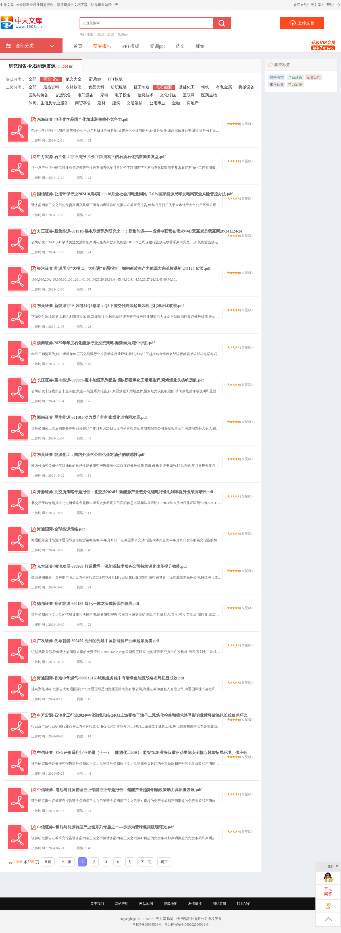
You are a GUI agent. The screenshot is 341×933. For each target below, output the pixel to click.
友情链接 (195, 904)
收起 (333, 867)
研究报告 (102, 46)
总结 (110, 34)
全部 (32, 79)
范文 (180, 46)
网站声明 (121, 904)
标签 (200, 46)
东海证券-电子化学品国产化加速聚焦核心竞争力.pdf (82, 119)
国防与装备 (38, 95)
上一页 (66, 862)
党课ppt (122, 34)
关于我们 (97, 904)
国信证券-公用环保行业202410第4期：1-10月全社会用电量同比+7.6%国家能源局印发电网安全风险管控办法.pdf (135, 194)
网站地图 (146, 904)
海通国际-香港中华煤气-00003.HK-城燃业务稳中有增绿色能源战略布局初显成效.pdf (110, 678)
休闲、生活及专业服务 (48, 103)
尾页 (164, 862)
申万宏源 (295, 84)
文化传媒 (168, 95)
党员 (100, 34)
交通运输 (135, 103)
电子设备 (123, 95)
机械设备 (246, 87)
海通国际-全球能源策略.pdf (61, 529)
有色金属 (224, 87)
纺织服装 (119, 87)
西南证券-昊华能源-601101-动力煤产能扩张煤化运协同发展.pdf (92, 417)
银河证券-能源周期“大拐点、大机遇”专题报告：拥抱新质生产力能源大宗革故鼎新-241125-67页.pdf (124, 268)
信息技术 (145, 95)
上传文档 (302, 22)
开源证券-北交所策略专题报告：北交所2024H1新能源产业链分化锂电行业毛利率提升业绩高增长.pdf (125, 492)
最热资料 (51, 87)
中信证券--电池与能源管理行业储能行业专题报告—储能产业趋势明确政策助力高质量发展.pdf (119, 790)
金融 (176, 103)
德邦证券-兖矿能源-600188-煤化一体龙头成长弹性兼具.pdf (88, 604)
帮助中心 (333, 5)
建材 (101, 103)
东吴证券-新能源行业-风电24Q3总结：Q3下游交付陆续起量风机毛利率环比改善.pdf (110, 306)
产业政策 (295, 77)
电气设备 (85, 95)
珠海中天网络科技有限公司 (187, 919)
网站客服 (219, 904)
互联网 (189, 95)
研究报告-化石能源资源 (41, 66)
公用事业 (157, 103)
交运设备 (63, 95)
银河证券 (277, 84)
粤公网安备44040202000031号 (186, 924)
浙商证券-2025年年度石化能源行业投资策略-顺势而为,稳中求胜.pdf (96, 343)
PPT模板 (130, 46)
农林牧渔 (74, 87)
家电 (104, 95)
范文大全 (74, 79)
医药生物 (209, 95)
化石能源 (164, 87)
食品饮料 (96, 87)
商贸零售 (83, 103)
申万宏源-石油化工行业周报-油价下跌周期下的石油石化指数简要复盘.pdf (101, 157)
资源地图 (170, 904)
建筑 (116, 103)
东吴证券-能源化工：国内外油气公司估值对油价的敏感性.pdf (90, 455)
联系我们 (244, 904)
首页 (77, 46)
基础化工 (187, 87)
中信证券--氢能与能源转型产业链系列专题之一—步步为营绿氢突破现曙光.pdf (105, 827)
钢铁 (205, 87)
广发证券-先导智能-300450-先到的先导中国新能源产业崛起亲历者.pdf (98, 641)
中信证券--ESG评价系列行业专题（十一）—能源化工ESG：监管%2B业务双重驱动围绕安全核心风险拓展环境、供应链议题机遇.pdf (139, 755)
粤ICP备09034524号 (147, 924)
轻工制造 (141, 87)
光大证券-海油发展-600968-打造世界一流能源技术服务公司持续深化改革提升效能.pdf (112, 566)
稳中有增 (277, 77)
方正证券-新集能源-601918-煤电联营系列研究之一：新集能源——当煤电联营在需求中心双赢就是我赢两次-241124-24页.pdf (136, 234)
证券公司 (314, 77)
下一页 (146, 862)
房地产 (193, 103)
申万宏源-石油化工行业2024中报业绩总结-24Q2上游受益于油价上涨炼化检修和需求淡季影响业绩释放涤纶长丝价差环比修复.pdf (139, 718)
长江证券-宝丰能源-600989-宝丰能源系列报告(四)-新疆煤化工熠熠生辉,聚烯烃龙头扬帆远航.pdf (120, 380)
